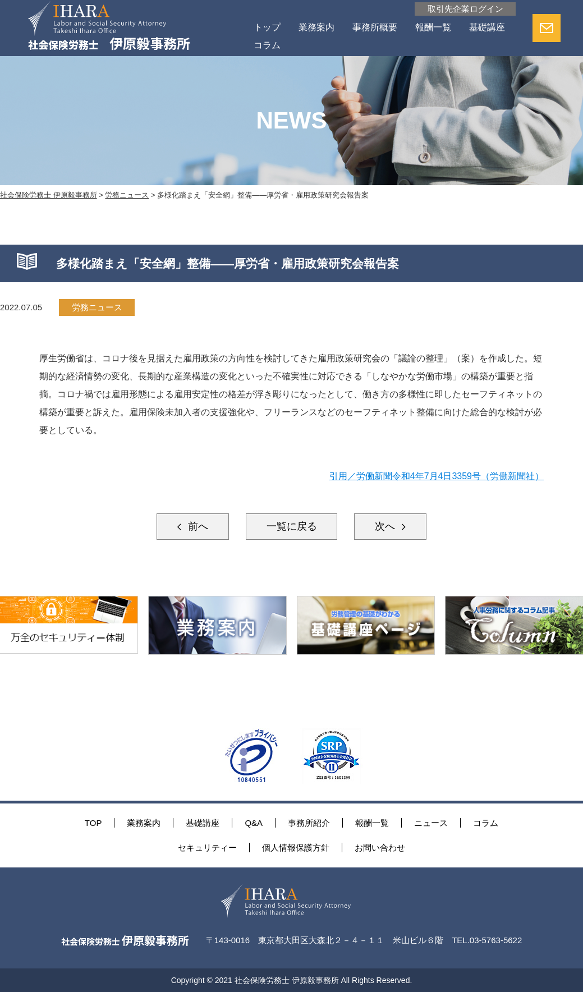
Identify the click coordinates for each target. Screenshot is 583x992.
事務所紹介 (309, 823)
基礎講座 (487, 27)
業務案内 (316, 27)
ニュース (431, 823)
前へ (196, 526)
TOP (93, 823)
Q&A (254, 823)
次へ (386, 526)
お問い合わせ (380, 847)
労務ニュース (97, 307)
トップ (267, 27)
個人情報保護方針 (295, 847)
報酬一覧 (433, 27)
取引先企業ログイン (465, 8)
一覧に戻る (292, 526)
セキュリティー (207, 847)
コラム (267, 45)
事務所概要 (374, 27)
